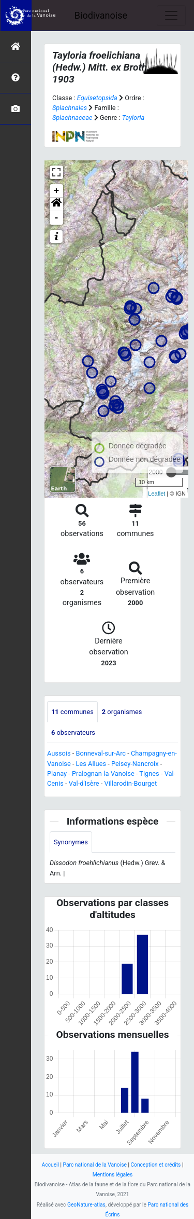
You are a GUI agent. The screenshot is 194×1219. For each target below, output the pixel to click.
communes (72, 712)
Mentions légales (113, 1174)
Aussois (59, 753)
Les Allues (91, 764)
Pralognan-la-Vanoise (103, 773)
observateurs (73, 732)
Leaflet (156, 493)
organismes (122, 712)
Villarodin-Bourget (131, 783)
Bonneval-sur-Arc (101, 753)
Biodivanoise (100, 15)
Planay (57, 773)
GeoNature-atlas (86, 1204)
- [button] (56, 218)
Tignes (149, 773)
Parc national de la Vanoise (95, 1164)
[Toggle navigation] (171, 15)
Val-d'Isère (84, 783)
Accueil (50, 1164)
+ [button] (56, 191)
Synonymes (71, 842)
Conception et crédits (155, 1164)
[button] (56, 204)
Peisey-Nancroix (135, 764)
